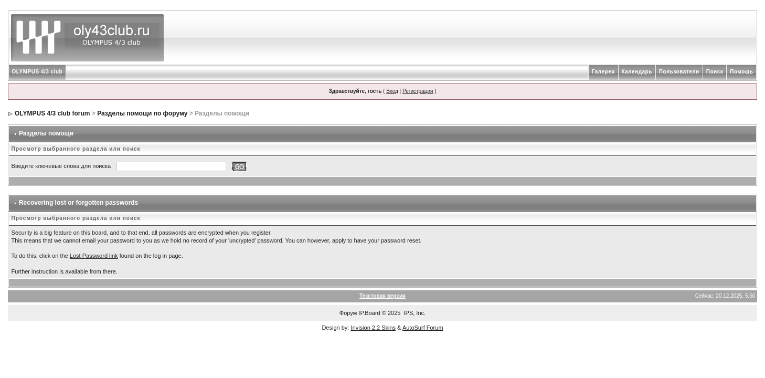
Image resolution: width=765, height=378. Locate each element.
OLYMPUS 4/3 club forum (52, 113)
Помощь (741, 72)
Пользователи (679, 72)
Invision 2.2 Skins (373, 327)
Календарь (637, 72)
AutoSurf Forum (422, 327)
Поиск (715, 72)
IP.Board (369, 313)
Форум (348, 313)
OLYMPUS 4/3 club (37, 72)
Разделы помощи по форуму (142, 113)
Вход (392, 91)
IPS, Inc (414, 313)
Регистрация (417, 91)
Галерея (603, 72)
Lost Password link (94, 256)
